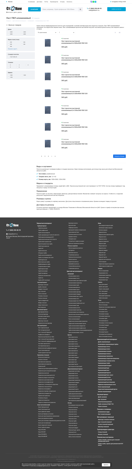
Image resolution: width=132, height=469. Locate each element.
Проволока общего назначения (46, 377)
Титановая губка (103, 309)
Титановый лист (103, 329)
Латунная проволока (74, 416)
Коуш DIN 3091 (42, 432)
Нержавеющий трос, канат (105, 375)
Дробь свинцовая (103, 286)
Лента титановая (103, 304)
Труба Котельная (42, 250)
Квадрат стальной (43, 289)
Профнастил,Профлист (44, 334)
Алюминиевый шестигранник (76, 312)
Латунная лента (73, 411)
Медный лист (102, 254)
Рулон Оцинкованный (44, 350)
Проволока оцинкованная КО (45, 379)
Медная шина (102, 248)
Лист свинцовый (103, 291)
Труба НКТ (40, 248)
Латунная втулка (73, 409)
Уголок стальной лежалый (105, 424)
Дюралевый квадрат (74, 382)
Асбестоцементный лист (44, 352)
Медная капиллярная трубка (106, 234)
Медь (99, 223)
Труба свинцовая (103, 298)
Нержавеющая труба (104, 363)
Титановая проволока (104, 316)
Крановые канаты (73, 223)
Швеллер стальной (43, 321)
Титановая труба (103, 318)
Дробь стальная (42, 287)
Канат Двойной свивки (44, 411)
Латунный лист (72, 432)
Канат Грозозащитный (44, 409)
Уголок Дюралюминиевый (75, 396)
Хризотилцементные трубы (45, 243)
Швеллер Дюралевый (74, 398)
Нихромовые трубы (104, 277)
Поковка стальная (43, 296)
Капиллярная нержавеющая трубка (108, 344)
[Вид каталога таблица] (124, 32)
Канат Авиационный (43, 407)
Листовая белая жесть (44, 345)
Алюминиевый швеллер (75, 310)
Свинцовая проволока (104, 295)
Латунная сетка (73, 418)
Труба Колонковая (42, 271)
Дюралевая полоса (73, 378)
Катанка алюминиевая (74, 316)
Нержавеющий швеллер (105, 379)
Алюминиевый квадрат (75, 294)
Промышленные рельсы (75, 257)
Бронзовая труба (73, 348)
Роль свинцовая (103, 293)
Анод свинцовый (103, 284)
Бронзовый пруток (73, 364)
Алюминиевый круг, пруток (76, 296)
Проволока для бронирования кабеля (47, 368)
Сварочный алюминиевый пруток (77, 323)
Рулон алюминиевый (74, 319)
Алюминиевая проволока (75, 282)
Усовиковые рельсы (74, 268)
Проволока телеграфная (44, 388)
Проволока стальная (43, 355)
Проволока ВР (41, 366)
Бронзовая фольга (73, 350)
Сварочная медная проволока (106, 263)
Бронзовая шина (73, 355)
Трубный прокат (42, 226)
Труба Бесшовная (42, 228)
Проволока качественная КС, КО (46, 375)
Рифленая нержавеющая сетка (107, 384)
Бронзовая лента (73, 339)
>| (55, 156)
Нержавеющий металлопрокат (107, 339)
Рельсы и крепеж (73, 246)
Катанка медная (103, 230)
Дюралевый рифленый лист (76, 391)
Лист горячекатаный (43, 327)
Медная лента (102, 236)
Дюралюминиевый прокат (75, 369)
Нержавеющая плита (104, 349)
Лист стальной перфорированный (47, 341)
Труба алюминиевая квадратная (77, 325)
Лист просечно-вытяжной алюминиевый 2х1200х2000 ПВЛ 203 (74, 59)
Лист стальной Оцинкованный (46, 339)
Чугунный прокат (102, 394)
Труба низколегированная (45, 255)
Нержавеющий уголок (104, 377)
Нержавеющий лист (103, 370)
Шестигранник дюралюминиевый (77, 400)
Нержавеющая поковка (105, 351)
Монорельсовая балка (44, 316)
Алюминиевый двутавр (75, 291)
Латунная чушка (73, 425)
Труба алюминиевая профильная (77, 328)
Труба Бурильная (42, 259)
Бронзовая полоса (73, 344)
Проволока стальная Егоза (45, 386)
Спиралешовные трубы (44, 266)
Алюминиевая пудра (104, 411)
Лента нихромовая (103, 270)
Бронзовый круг (73, 359)
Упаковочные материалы (105, 437)
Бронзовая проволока (74, 346)
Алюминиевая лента (74, 276)
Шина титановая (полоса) (105, 336)
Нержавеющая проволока (105, 356)
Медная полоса (103, 239)
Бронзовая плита (73, 341)
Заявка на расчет (116, 9)
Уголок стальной (42, 318)
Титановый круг (103, 327)
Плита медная (102, 261)
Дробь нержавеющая (104, 342)
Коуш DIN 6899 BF (42, 436)
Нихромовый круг (103, 279)
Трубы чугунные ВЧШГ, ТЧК (105, 404)
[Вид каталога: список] (119, 32)
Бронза (70, 335)
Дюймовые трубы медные (105, 227)
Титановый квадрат (104, 325)
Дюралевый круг (73, 384)
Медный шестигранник (105, 259)
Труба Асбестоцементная (44, 241)
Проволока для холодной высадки (47, 370)
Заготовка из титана (104, 302)
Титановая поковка (104, 314)
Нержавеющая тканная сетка (106, 360)
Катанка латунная (73, 407)
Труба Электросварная (44, 232)
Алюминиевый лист (74, 298)
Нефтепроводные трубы (44, 264)
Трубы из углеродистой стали (45, 257)
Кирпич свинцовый (104, 289)
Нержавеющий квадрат (105, 365)
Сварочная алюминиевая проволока (78, 321)
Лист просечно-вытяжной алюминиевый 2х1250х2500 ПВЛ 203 (74, 109)
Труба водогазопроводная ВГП (46, 237)
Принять (106, 464)
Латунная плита (73, 414)
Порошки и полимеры (104, 409)
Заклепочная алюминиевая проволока (79, 314)
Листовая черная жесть (44, 343)
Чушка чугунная (102, 406)
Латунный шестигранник (75, 434)
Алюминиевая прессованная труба (78, 280)
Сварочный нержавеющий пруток (107, 389)
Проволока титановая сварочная (107, 307)
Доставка (39, 1)
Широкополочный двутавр (45, 323)
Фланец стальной (103, 434)
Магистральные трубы (44, 262)
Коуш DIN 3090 (42, 429)
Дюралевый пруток (74, 389)
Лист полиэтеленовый (104, 414)
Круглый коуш (72, 225)
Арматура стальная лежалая (106, 419)
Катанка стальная (42, 359)
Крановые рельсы (73, 252)
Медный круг (102, 252)
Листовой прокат (42, 325)
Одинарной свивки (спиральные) (77, 230)
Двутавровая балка (43, 312)
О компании (31, 1)
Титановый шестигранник (105, 334)
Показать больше (119, 156)
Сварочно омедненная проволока (47, 402)
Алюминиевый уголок (74, 307)
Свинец (100, 282)
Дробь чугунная (102, 397)
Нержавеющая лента (104, 346)
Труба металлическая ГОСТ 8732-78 (47, 239)
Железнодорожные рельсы (76, 248)
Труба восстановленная (44, 275)
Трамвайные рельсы (74, 263)
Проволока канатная (43, 373)
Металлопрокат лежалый (105, 417)
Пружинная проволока (44, 395)
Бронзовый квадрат (74, 357)
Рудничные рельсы (74, 261)
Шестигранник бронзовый (75, 366)
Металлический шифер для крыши (47, 348)
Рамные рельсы (73, 259)
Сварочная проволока (43, 400)
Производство (54, 1)
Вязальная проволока (44, 357)
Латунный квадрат (73, 427)
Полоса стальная (42, 298)
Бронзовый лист (73, 362)
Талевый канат (72, 239)
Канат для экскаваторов (44, 422)
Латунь (70, 403)
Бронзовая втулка (73, 337)
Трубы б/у (40, 277)
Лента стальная (42, 293)
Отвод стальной (102, 432)
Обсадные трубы (42, 253)
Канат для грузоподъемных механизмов (48, 416)
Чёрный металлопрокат (44, 223)
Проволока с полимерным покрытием (48, 384)
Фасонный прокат (42, 309)
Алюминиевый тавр (74, 305)
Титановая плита (103, 311)
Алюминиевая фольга (74, 287)
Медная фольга (103, 245)
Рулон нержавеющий (104, 387)
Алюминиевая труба (74, 285)
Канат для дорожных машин (45, 418)
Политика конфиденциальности (66, 461)
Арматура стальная (43, 284)
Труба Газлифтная (42, 273)
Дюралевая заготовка (74, 371)
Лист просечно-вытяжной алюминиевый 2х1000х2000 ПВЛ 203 (74, 42)
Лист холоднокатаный (44, 330)
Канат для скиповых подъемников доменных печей (51, 420)
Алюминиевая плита (74, 278)
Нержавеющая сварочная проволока (108, 358)
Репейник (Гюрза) (43, 398)
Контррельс (72, 250)
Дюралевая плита (73, 375)
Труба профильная (43, 230)
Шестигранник (42, 307)
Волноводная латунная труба (76, 405)
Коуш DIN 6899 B (42, 434)
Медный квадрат (103, 250)
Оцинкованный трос (74, 232)
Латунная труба (72, 421)
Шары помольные (43, 305)
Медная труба (102, 243)
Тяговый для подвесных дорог (76, 241)
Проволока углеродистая (44, 393)
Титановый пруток (103, 332)
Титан (99, 300)
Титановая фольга (103, 320)
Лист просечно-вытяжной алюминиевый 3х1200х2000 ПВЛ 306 (74, 143)
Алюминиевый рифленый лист (77, 303)
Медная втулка (103, 232)
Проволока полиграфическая (45, 382)
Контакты (69, 1)
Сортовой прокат (42, 282)
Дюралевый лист (73, 387)
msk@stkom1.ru (94, 10)
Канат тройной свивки (44, 427)
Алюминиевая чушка (74, 289)
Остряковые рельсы (74, 254)
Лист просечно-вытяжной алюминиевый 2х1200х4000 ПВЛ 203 (74, 92)
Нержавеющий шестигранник (106, 382)
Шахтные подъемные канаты (76, 243)
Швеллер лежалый (103, 426)
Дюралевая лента (73, 373)
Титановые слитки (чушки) (106, 323)
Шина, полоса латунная (75, 436)
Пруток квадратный (43, 300)
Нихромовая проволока (105, 275)
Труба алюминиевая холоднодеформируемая (80, 330)
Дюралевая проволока (74, 380)
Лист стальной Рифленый (45, 332)
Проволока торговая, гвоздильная (47, 391)
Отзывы (62, 1)
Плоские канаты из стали (75, 234)
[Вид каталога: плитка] (115, 32)
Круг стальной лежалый (105, 422)
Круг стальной (42, 291)
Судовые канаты (73, 236)
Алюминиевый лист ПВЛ (75, 301)
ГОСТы (46, 1)
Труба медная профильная (106, 266)
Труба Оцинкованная (43, 246)
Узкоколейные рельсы (74, 266)
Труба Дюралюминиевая (75, 393)
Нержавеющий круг (103, 368)
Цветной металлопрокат (75, 271)
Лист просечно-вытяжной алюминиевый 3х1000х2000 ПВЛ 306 (74, 126)
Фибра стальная (42, 302)
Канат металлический (43, 405)
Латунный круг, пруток (74, 430)
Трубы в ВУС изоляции (44, 280)
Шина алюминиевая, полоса (76, 332)
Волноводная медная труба (106, 225)
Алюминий (71, 273)
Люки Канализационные (105, 401)
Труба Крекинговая (43, 268)
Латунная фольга (73, 423)
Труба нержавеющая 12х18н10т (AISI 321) (48, 235)
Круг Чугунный (102, 399)
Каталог (34, 9)
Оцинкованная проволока (45, 364)
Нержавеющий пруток (104, 372)
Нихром (100, 268)
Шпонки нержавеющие (104, 391)
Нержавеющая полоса (104, 353)
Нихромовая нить (103, 273)
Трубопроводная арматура (105, 429)
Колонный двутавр (43, 314)
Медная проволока (104, 241)
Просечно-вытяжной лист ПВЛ (46, 336)
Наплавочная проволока (44, 361)
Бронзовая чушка (73, 353)
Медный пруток (103, 257)
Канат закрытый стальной (45, 425)
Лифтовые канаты (73, 227)
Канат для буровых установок (45, 413)
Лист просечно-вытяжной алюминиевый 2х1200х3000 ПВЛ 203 (74, 76)
